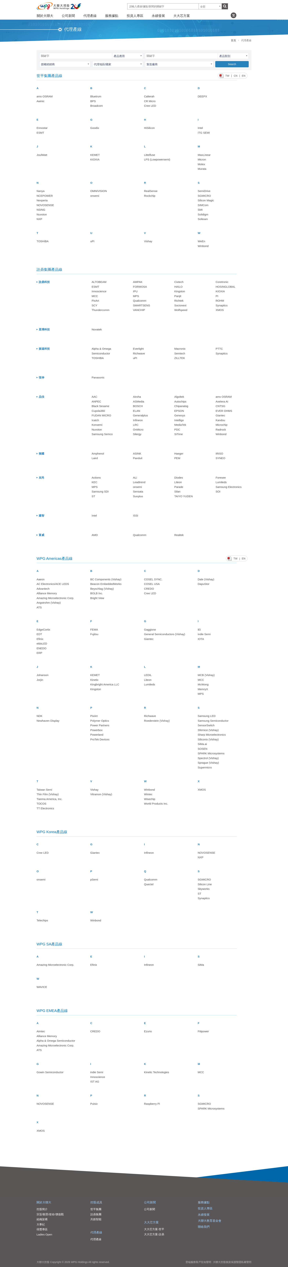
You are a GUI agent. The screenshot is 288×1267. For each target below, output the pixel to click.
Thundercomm (100, 310)
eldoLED (42, 643)
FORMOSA (140, 286)
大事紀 (41, 1224)
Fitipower (203, 1031)
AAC (94, 396)
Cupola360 (98, 410)
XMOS (220, 310)
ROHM (220, 300)
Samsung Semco (102, 434)
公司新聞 (68, 16)
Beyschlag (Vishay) (102, 588)
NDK (39, 715)
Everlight (138, 348)
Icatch (95, 420)
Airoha (137, 396)
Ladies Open (44, 1234)
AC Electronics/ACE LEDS (53, 583)
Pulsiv (94, 1103)
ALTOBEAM (99, 281)
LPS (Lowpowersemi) (157, 159)
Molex (201, 164)
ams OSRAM (45, 96)
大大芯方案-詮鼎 (154, 1234)
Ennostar (42, 127)
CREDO (149, 588)
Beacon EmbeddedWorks (106, 583)
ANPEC (96, 401)
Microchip (221, 424)
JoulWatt (42, 154)
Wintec (148, 794)
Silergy (137, 434)
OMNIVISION (98, 191)
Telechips (42, 920)
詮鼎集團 (95, 1214)
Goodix (94, 127)
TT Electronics (45, 808)
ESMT (40, 132)
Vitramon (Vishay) (101, 794)
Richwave (139, 353)
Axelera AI (222, 401)
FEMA (94, 629)
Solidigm (203, 214)
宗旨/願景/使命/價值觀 (50, 1214)
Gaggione (150, 629)
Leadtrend (139, 482)
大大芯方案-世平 (154, 1229)
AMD (95, 535)
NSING (41, 209)
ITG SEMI (204, 132)
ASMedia (138, 401)
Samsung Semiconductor (213, 720)
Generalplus (140, 415)
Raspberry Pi (152, 1103)
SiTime (178, 434)
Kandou (220, 420)
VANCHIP (139, 310)
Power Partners (99, 725)
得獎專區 (42, 1229)
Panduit (137, 458)
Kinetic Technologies (156, 1072)
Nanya (40, 191)
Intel (200, 127)
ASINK (137, 453)
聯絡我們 (204, 1226)
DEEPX (202, 96)
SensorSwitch (206, 725)
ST (93, 496)
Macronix (180, 348)
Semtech (179, 353)
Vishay (148, 241)
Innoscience (99, 291)
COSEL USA (152, 583)
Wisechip (149, 799)
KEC (94, 482)
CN (235, 75)
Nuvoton (42, 214)
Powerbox (96, 730)
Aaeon (40, 579)
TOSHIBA (43, 241)
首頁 (233, 40)
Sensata (138, 491)
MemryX (203, 689)
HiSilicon (149, 127)
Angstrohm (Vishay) (49, 602)
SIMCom (203, 205)
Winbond (203, 246)
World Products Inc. (156, 803)
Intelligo (179, 420)
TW (227, 75)
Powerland (96, 734)
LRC (135, 424)
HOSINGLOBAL (225, 286)
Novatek (97, 329)
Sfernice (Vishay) (208, 730)
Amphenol (98, 453)
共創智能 (95, 1219)
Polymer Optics (99, 720)
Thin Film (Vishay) (48, 794)
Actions (96, 477)
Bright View (97, 598)
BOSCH (138, 406)
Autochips (180, 401)
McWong (203, 684)
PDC (177, 429)
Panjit (177, 296)
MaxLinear (204, 154)
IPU (135, 291)
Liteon (178, 482)
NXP (39, 219)
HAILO (178, 286)
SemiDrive (204, 191)
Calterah (149, 96)
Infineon (138, 420)
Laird (95, 458)
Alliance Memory (47, 593)
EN (243, 75)
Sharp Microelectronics (212, 734)
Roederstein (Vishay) (157, 720)
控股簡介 (42, 1209)
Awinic (40, 101)
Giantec (220, 415)
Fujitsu (94, 634)
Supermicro (205, 767)
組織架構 (42, 1219)
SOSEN (203, 748)
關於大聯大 (45, 16)
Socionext (180, 305)
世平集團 (95, 1209)
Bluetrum (95, 96)
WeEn (201, 241)
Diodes (178, 477)
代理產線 (90, 16)
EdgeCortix (43, 629)
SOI (218, 491)
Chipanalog (181, 406)
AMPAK (137, 281)
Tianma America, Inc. (49, 799)
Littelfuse (149, 154)
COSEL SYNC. (153, 579)
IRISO (219, 453)
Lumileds (221, 482)
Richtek (178, 300)
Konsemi (97, 424)
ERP (39, 652)
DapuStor (203, 583)
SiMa (201, 964)
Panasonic (98, 377)
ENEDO (41, 648)
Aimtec (41, 1031)
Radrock (221, 429)
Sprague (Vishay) (208, 762)
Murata (202, 168)
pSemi (94, 879)
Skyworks (204, 888)
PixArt (95, 300)
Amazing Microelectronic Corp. (55, 598)
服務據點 (111, 16)
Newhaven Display (48, 720)
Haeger (178, 453)
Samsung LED (207, 715)
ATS (39, 607)
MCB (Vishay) (206, 675)
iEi (199, 629)
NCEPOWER (45, 195)
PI (217, 296)
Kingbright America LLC (104, 684)
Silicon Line (205, 884)
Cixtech (178, 281)
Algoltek (179, 396)
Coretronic (222, 281)
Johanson (42, 675)
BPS (93, 101)
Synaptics (222, 305)
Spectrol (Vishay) (208, 758)
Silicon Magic (206, 200)
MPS (136, 296)
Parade (178, 486)
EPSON (179, 410)
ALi (135, 477)
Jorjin (40, 679)
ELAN (136, 410)
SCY (94, 305)
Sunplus (138, 496)
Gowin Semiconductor (50, 1072)
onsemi (94, 195)
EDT (39, 634)
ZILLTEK (179, 358)
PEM (177, 458)
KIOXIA (95, 159)
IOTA (201, 638)
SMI (200, 209)
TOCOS (41, 803)
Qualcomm (139, 300)
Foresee (221, 477)
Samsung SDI (100, 491)
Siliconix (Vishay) (208, 739)
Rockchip (149, 195)
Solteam (203, 219)
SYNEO (220, 458)
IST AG (94, 1081)
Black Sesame (100, 406)
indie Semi (204, 634)
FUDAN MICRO (101, 415)
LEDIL (148, 675)
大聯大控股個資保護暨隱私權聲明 (232, 1262)
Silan (177, 491)
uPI (92, 241)
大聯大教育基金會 (209, 1220)
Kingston (179, 291)
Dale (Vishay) (206, 579)
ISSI (135, 515)
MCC (95, 296)
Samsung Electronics (229, 486)
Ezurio (148, 1031)
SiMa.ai (202, 744)
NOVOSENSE (45, 205)
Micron (202, 159)
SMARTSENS (141, 305)
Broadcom (96, 105)
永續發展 (158, 16)
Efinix (40, 638)
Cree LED (150, 105)
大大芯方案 (181, 16)
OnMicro (138, 429)
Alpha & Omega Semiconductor (56, 1040)
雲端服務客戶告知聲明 (198, 1262)
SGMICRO (204, 195)
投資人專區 (135, 16)
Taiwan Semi (44, 789)
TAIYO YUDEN (183, 496)
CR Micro (150, 101)
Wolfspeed (180, 310)
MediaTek (180, 424)
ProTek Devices (99, 739)
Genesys (179, 415)
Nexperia (42, 200)
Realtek (179, 535)
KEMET (95, 154)
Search (232, 64)
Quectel (149, 884)
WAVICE (42, 986)
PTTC (219, 348)
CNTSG (220, 406)
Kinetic (94, 679)
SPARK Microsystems (211, 753)
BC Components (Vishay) (105, 579)
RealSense (150, 191)
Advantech (43, 588)
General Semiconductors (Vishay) (164, 634)
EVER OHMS (224, 410)
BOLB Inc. (96, 593)
